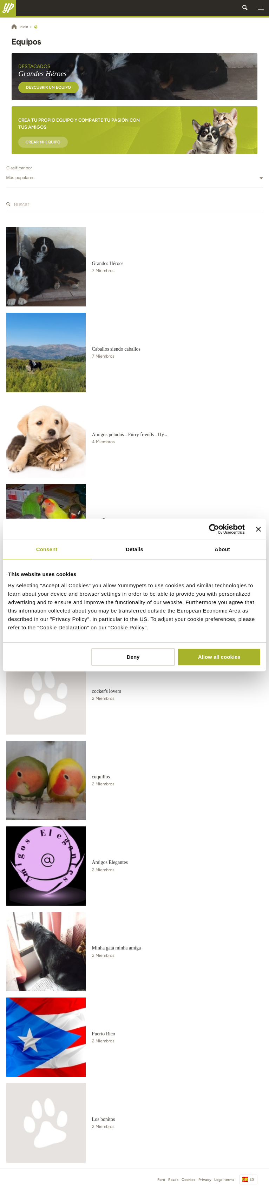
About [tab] (222, 549)
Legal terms (224, 1179)
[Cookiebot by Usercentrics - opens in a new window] (214, 529)
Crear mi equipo (43, 142)
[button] (261, 8)
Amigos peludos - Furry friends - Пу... (129, 434)
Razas (173, 1179)
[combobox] (134, 178)
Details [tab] (134, 549)
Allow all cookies (219, 657)
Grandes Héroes (108, 263)
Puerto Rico (104, 1033)
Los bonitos (103, 1119)
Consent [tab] (47, 549)
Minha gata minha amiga (116, 948)
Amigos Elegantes (110, 862)
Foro (161, 1179)
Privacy (204, 1179)
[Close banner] (258, 529)
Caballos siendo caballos (116, 349)
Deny (133, 657)
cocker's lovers (106, 691)
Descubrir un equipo (48, 87)
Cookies (188, 1179)
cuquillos (101, 776)
